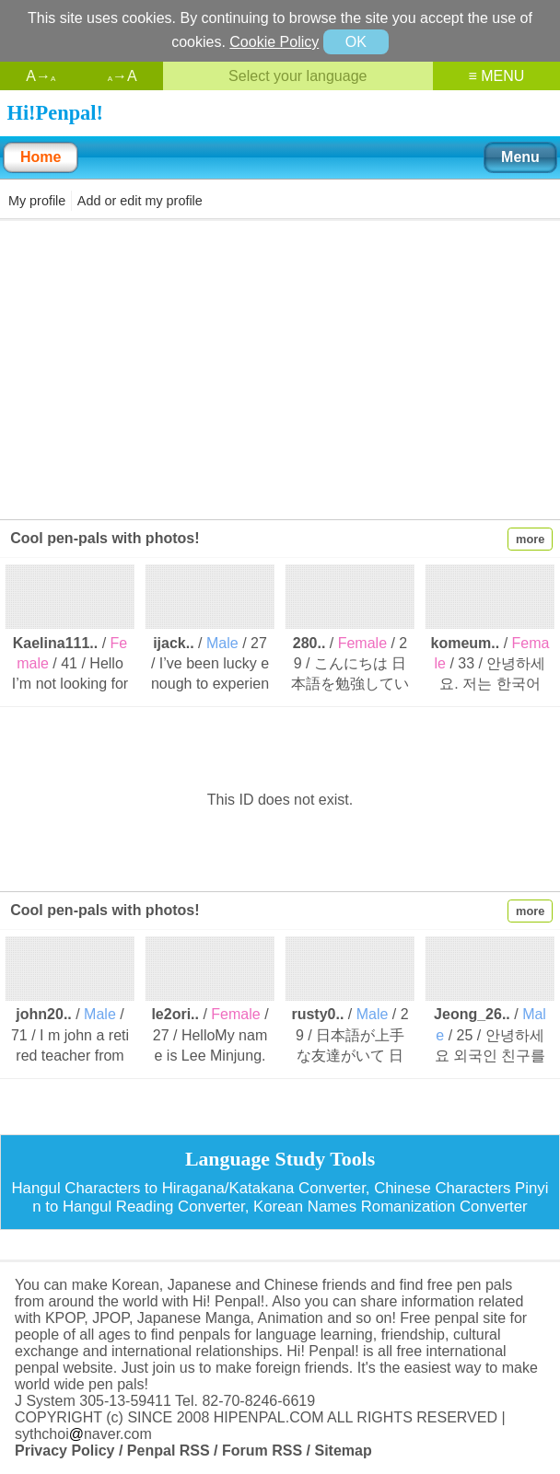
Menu (520, 157)
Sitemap (342, 1450)
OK (356, 42)
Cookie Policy (274, 42)
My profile (36, 200)
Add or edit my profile (140, 200)
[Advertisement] (280, 368)
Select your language (297, 76)
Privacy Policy (65, 1450)
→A (122, 76)
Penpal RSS (168, 1450)
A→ (40, 76)
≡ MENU (496, 76)
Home (40, 157)
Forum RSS (262, 1450)
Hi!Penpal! (54, 112)
